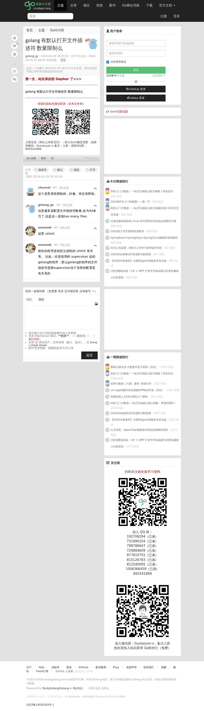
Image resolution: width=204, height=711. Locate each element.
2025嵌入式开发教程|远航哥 (127, 231)
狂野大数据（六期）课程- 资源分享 (131, 383)
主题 (60, 5)
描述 (74, 169)
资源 (99, 5)
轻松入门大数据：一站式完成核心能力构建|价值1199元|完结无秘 (145, 211)
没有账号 (85, 291)
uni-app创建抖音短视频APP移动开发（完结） (137, 390)
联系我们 (148, 667)
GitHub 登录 (136, 89)
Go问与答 (57, 30)
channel (44, 187)
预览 (41, 299)
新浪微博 (101, 667)
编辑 (29, 299)
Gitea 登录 (136, 98)
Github (83, 667)
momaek (44, 227)
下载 (149, 5)
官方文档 (167, 5)
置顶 (63, 60)
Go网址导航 (131, 4)
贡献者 (55, 667)
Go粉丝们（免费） (157, 648)
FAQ (41, 667)
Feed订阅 (42, 671)
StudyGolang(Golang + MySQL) (62, 688)
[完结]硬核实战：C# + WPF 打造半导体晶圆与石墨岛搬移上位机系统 (145, 274)
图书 (112, 5)
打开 (91, 169)
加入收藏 (31, 158)
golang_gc (31, 56)
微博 (43, 158)
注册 (163, 16)
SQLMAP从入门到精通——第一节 (130, 201)
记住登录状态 (116, 61)
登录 (176, 16)
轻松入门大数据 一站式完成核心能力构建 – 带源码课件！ (144, 403)
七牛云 (105, 688)
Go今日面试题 (119, 111)
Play (116, 667)
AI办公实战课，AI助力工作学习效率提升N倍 (136, 247)
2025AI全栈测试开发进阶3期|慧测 (131, 254)
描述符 (41, 169)
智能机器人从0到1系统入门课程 (129, 396)
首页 (29, 30)
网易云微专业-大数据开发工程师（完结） (134, 367)
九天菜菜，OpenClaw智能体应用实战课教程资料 (140, 429)
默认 (58, 169)
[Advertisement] (136, 146)
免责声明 (131, 667)
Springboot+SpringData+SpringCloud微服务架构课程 (144, 237)
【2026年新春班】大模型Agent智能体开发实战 (139, 260)
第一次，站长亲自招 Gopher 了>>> (53, 79)
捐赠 (163, 667)
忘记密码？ (159, 75)
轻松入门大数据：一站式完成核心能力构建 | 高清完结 (142, 191)
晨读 (69, 667)
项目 (86, 5)
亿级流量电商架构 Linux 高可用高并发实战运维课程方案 (143, 221)
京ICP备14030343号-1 (40, 704)
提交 (89, 355)
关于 (29, 667)
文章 (73, 5)
